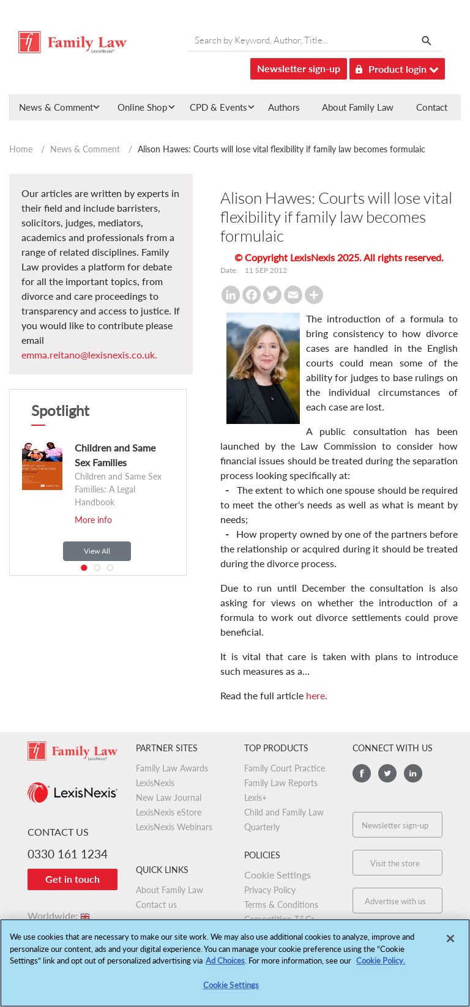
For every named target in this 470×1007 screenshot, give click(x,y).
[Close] (450, 944)
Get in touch (72, 879)
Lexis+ (255, 797)
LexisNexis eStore (168, 812)
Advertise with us (395, 901)
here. (316, 695)
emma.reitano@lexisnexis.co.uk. (89, 354)
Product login (397, 67)
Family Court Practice (284, 768)
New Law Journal (168, 797)
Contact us (156, 904)
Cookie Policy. (380, 966)
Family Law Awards (172, 768)
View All (97, 551)
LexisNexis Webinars (174, 827)
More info (93, 520)
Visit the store (395, 863)
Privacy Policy (270, 890)
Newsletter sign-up (298, 68)
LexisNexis (155, 783)
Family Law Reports (281, 783)
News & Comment (85, 149)
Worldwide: (60, 915)
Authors (284, 107)
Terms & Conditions (281, 904)
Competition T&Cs (279, 919)
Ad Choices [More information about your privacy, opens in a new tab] (225, 966)
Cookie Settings (277, 874)
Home (20, 149)
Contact (431, 107)
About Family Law (358, 107)
